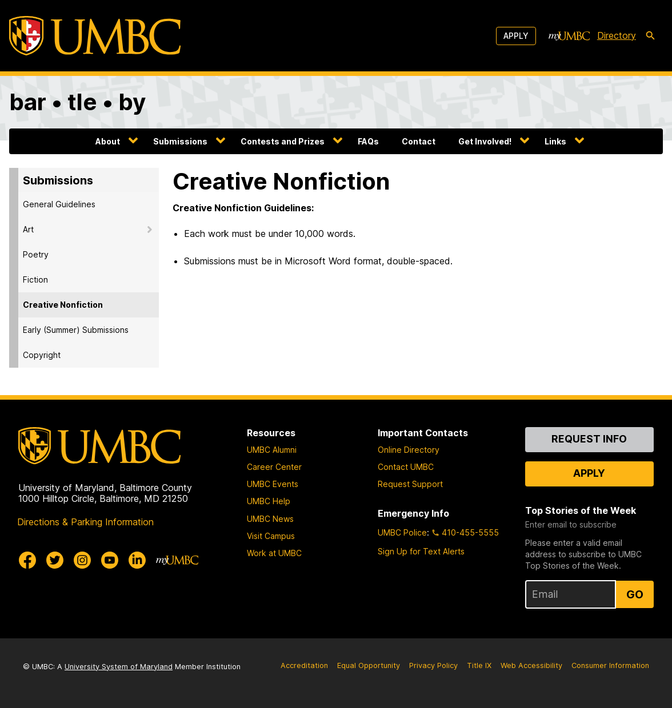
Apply (516, 36)
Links (555, 141)
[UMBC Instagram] (82, 560)
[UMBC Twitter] (54, 560)
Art (28, 229)
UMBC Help (268, 501)
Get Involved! (484, 141)
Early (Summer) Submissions (76, 330)
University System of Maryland (119, 666)
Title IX (479, 665)
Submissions (180, 141)
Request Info (589, 439)
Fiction (35, 279)
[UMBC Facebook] (27, 560)
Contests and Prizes (283, 141)
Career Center (274, 467)
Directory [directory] (616, 35)
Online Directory (408, 449)
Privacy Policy (433, 665)
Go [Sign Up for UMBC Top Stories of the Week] (634, 594)
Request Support (410, 484)
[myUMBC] (569, 36)
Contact (418, 141)
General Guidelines (59, 204)
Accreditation (304, 665)
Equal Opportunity (368, 665)
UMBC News (270, 519)
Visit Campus (271, 536)
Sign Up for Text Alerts (421, 551)
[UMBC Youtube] (109, 560)
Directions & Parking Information (85, 522)
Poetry (36, 254)
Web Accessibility (531, 665)
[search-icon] (650, 36)
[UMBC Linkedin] (137, 560)
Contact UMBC (406, 467)
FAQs (368, 141)
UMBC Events (272, 484)
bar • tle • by (77, 102)
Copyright (42, 355)
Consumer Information (610, 665)
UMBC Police (402, 532)
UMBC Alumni (272, 449)
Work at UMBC (274, 553)
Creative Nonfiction (63, 304)
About (107, 141)
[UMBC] (95, 35)
